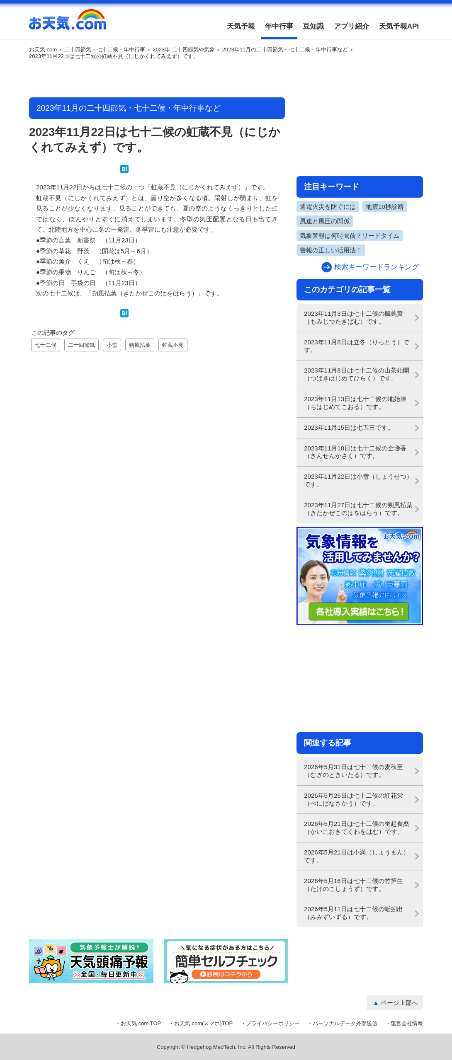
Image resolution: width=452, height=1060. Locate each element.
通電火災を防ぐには (328, 206)
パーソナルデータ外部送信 (345, 1023)
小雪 (112, 345)
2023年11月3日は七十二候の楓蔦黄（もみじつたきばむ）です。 (353, 317)
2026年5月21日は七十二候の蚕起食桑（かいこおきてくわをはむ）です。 (356, 827)
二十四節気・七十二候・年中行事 (104, 50)
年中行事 (279, 26)
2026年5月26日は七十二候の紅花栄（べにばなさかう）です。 (353, 799)
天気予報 (241, 26)
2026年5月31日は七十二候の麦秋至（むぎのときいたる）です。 (353, 770)
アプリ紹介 (351, 26)
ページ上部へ (399, 1002)
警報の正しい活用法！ (331, 250)
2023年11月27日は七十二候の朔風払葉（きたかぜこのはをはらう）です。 (358, 508)
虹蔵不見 (173, 345)
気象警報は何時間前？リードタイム (349, 235)
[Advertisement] (157, 79)
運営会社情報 (407, 1023)
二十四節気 (81, 345)
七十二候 (45, 345)
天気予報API (399, 26)
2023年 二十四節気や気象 (184, 50)
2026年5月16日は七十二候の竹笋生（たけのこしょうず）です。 (353, 884)
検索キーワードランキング (376, 267)
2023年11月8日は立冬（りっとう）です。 (356, 346)
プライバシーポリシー (273, 1023)
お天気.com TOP (141, 1023)
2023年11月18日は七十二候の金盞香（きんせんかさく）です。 (355, 452)
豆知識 (313, 26)
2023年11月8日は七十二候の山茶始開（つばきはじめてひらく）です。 (356, 374)
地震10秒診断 (385, 206)
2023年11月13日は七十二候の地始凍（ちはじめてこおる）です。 (355, 402)
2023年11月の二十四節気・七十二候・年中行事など (285, 50)
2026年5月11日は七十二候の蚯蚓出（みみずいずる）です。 (353, 912)
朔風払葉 (140, 345)
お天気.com (67, 24)
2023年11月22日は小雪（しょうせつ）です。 (358, 480)
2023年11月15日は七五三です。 (349, 427)
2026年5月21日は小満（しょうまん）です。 (356, 856)
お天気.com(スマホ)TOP (203, 1023)
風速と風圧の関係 (325, 221)
